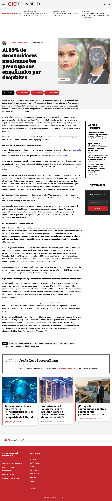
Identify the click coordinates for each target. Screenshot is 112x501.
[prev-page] (21, 14)
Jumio (72, 343)
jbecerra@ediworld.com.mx (67, 368)
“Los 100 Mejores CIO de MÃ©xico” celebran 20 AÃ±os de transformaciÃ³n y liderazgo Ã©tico (95, 15)
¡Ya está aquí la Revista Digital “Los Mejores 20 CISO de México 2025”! (35, 14)
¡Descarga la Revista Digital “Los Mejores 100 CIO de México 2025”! (66, 14)
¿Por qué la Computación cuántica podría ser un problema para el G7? (98, 157)
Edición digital (30, 11)
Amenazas (64, 79)
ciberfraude (38, 343)
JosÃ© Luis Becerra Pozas (18, 43)
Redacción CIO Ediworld (13, 421)
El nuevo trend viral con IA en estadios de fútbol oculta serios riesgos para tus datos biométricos (98, 168)
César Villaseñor (84, 418)
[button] (106, 4)
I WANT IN (98, 208)
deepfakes (64, 343)
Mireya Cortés (46, 421)
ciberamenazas (25, 343)
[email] (98, 202)
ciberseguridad (51, 343)
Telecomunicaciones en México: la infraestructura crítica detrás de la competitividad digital (98, 135)
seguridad (35, 346)
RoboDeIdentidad (22, 346)
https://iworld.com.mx (26, 365)
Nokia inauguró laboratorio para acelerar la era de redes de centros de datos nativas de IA (97, 147)
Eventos (85, 11)
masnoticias (8, 346)
